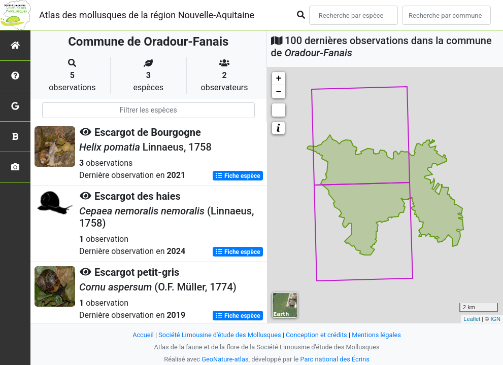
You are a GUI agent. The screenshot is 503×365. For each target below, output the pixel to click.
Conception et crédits (316, 335)
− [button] (279, 92)
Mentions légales (376, 335)
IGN (495, 319)
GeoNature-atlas (225, 359)
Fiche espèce (237, 175)
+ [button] (279, 78)
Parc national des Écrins (335, 359)
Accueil (142, 335)
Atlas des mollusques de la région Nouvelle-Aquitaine (146, 15)
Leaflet (471, 319)
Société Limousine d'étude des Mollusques (219, 335)
